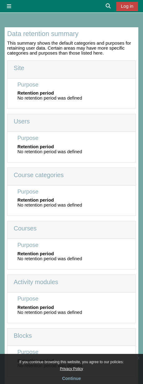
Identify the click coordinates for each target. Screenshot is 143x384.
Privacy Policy (71, 369)
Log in (127, 6)
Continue (71, 378)
